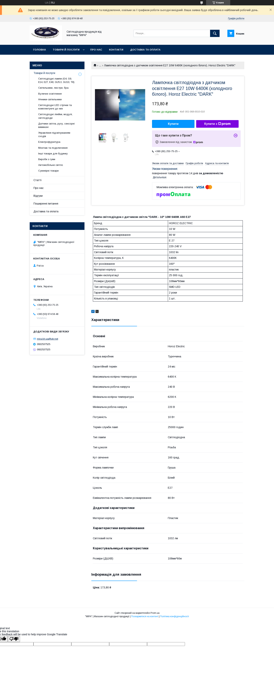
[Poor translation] (14, 639)
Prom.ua (155, 613)
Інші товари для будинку (53, 153)
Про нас (96, 49)
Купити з (217, 124)
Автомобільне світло (50, 165)
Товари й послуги (66, 49)
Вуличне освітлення (50, 93)
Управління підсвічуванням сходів (54, 134)
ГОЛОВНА (39, 49)
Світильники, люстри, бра (53, 87)
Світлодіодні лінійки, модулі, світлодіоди (55, 116)
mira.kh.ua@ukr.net (47, 338)
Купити (173, 123)
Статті (37, 180)
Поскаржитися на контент (144, 616)
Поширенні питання (45, 203)
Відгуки (38, 195)
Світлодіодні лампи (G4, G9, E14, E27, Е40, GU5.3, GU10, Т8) (56, 80)
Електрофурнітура (49, 141)
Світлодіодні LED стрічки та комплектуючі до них (55, 107)
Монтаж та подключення (53, 147)
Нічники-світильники (50, 99)
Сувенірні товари (48, 170)
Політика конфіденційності (174, 616)
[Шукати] (215, 33)
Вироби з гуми (46, 159)
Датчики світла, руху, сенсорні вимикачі (56, 125)
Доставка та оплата (145, 49)
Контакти (116, 49)
